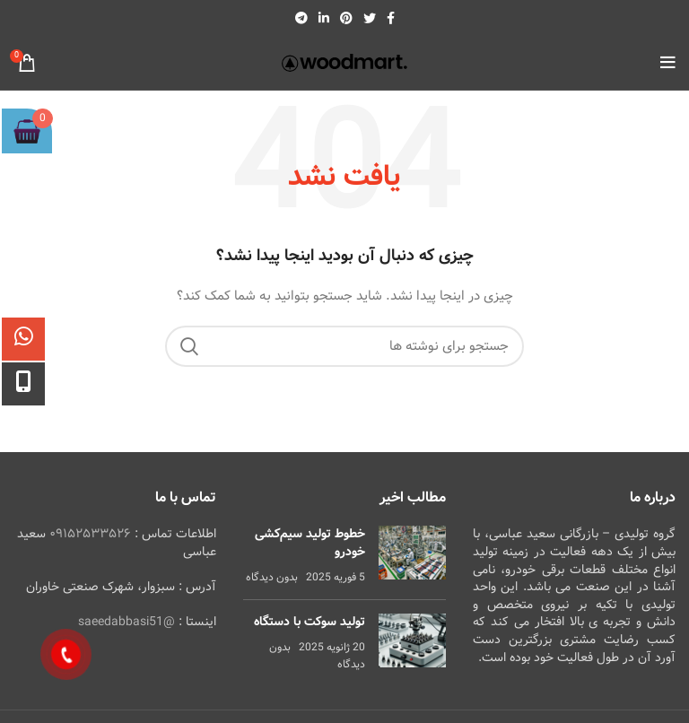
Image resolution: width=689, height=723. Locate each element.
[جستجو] (344, 346)
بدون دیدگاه (272, 577)
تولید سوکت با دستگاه (309, 622)
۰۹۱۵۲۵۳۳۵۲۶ (90, 534)
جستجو (189, 346)
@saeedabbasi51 (126, 622)
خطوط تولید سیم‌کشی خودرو (310, 543)
